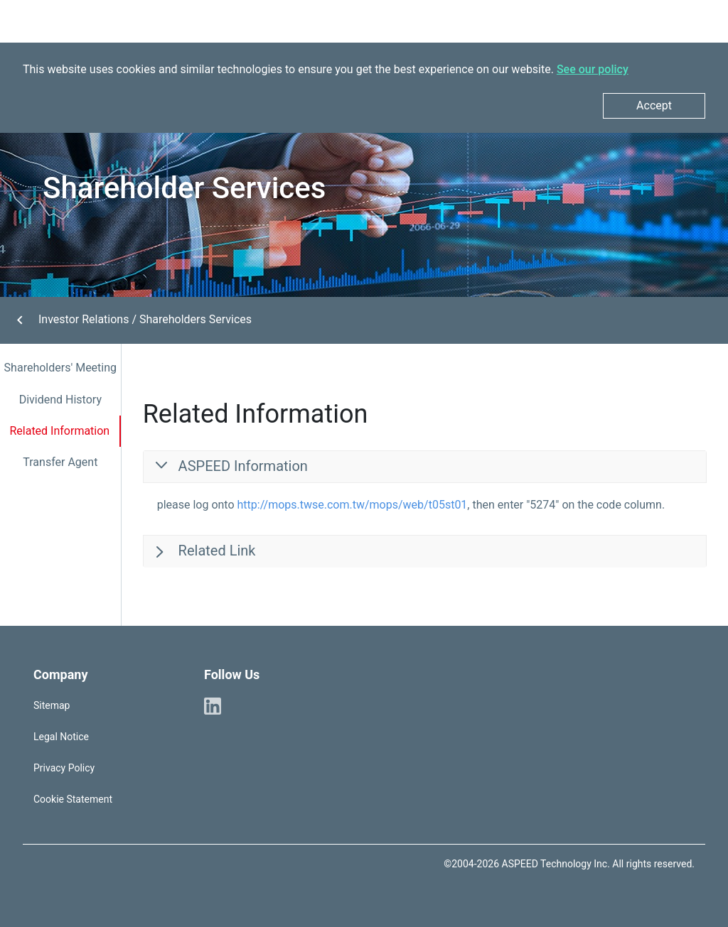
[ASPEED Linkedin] (212, 705)
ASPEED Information (241, 466)
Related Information (59, 431)
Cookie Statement (72, 799)
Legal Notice (61, 736)
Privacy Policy (64, 768)
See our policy (592, 69)
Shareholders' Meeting (60, 367)
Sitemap (51, 705)
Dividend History (60, 399)
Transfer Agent (60, 462)
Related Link (215, 550)
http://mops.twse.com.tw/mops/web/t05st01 (352, 504)
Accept (654, 105)
